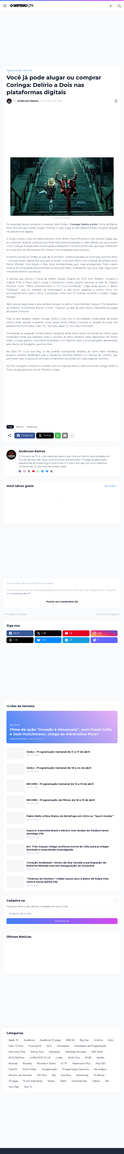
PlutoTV (13, 1069)
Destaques (63, 1046)
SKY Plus (42, 1075)
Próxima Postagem (108, 614)
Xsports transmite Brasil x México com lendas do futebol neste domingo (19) (67, 832)
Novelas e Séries (46, 1063)
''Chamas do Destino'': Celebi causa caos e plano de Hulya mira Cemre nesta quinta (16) (67, 880)
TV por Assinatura (32, 1081)
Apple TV (14, 1040)
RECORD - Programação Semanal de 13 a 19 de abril (59, 783)
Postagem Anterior (16, 614)
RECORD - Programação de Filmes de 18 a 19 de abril (60, 800)
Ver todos (110, 486)
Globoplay (54, 1051)
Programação (49, 1069)
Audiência (29, 1040)
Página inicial (13, 70)
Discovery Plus (17, 1051)
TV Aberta (98, 1075)
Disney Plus (37, 1051)
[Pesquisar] (119, 6)
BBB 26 (70, 1040)
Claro (110, 1040)
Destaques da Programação (90, 1046)
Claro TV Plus (16, 1046)
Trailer (63, 1081)
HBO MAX (97, 1051)
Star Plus (66, 1075)
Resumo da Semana (20, 1075)
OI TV (64, 1063)
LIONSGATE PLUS (40, 1057)
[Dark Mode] (111, 6)
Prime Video (30, 1069)
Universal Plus (79, 1081)
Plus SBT (101, 1063)
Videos (96, 1081)
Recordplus (100, 1069)
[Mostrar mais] (72, 435)
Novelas (27, 1063)
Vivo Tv (28, 1086)
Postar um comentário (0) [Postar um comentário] (62, 601)
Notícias (27, 70)
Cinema (98, 1040)
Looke (59, 1057)
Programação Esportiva (75, 1069)
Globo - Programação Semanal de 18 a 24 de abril (58, 767)
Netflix (100, 1057)
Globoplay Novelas (75, 1051)
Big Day (84, 1040)
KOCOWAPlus (16, 1057)
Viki (107, 1081)
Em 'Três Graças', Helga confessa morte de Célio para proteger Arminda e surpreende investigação (67, 848)
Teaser (51, 1081)
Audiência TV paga (50, 1040)
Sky (54, 1075)
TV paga (13, 1081)
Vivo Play (14, 1086)
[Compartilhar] (115, 101)
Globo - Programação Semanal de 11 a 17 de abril (58, 751)
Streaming (32, 426)
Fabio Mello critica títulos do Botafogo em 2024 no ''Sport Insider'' (70, 816)
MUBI (88, 1057)
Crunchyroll (34, 1046)
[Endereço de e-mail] (62, 914)
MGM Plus (74, 1057)
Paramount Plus (81, 1063)
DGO (49, 1046)
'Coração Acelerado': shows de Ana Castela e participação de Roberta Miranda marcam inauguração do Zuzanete (66, 864)
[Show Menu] (5, 6)
